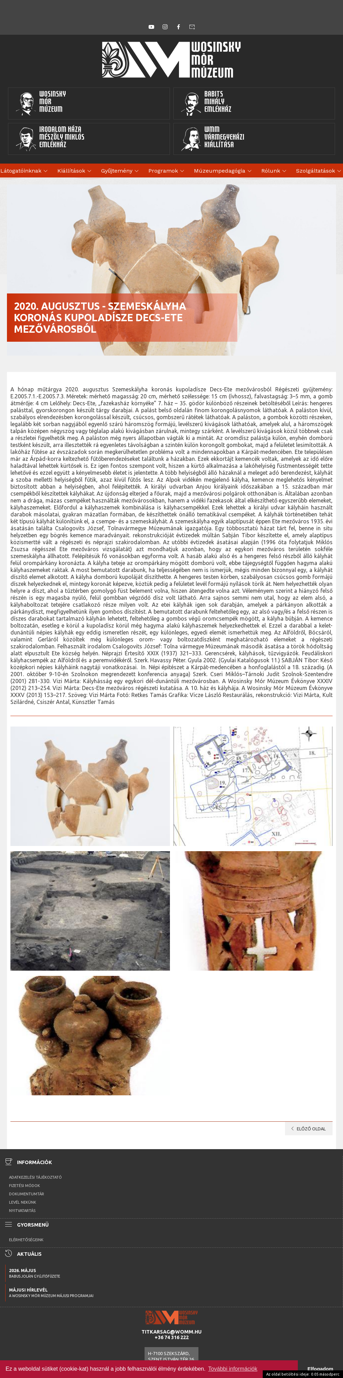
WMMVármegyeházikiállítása (213, 139)
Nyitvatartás (22, 1211)
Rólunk (274, 171)
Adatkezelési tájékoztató (35, 1177)
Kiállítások (75, 171)
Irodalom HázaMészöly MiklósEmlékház (49, 139)
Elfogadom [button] (320, 1369)
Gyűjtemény (121, 171)
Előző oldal (307, 1129)
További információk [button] (232, 1369)
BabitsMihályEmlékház (206, 103)
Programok (167, 171)
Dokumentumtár (26, 1194)
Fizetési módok (24, 1186)
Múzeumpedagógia (224, 171)
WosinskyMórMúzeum (40, 103)
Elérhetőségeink (26, 1240)
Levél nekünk (22, 1202)
